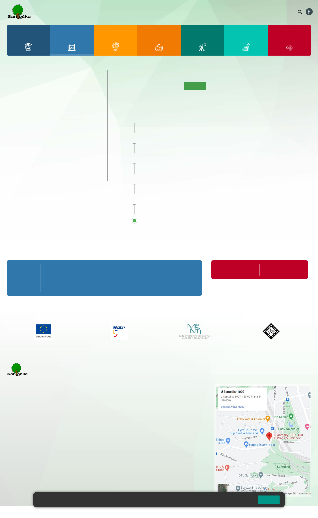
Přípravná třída (26, 74)
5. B (88, 96)
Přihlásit (108, 512)
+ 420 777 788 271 (53, 439)
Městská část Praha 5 (21, 479)
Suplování (234, 11)
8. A (52, 121)
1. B (15, 96)
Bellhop (172, 11)
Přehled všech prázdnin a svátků (175, 221)
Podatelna (251, 11)
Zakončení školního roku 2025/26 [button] (176, 160)
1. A (16, 87)
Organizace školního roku (235, 270)
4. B (70, 96)
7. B (34, 130)
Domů (124, 65)
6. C (15, 138)
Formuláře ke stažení (278, 270)
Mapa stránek (89, 512)
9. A (70, 121)
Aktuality (154, 86)
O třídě (138, 86)
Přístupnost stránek (133, 512)
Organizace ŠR (213, 11)
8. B (51, 130)
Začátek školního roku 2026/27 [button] (174, 201)
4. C (70, 104)
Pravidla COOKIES (165, 512)
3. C (51, 104)
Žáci (137, 65)
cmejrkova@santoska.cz (33, 443)
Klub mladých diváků (32, 168)
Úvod (126, 86)
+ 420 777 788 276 (53, 461)
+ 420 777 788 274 (143, 395)
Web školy (303, 512)
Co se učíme (172, 86)
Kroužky (20, 150)
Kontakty (288, 11)
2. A (34, 87)
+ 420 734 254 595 (166, 409)
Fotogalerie (217, 86)
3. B (51, 96)
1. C (15, 104)
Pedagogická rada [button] (163, 119)
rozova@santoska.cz (31, 466)
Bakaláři (157, 11)
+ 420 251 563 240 (26, 461)
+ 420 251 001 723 (26, 439)
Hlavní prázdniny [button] (167, 180)
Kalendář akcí (178, 65)
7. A (34, 121)
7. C (34, 138)
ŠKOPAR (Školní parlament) (39, 176)
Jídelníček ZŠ (190, 11)
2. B (34, 96)
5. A (88, 87)
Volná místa (270, 11)
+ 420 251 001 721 (144, 386)
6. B (15, 130)
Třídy (148, 65)
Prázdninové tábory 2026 (36, 159)
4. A (70, 87)
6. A (16, 121)
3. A (52, 87)
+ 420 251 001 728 (144, 390)
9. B (70, 130)
